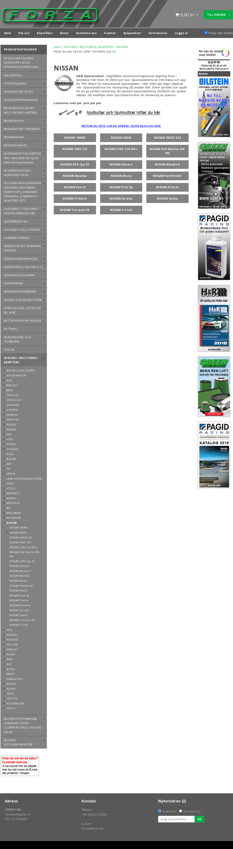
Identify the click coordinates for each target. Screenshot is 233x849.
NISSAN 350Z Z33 (20, 541)
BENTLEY (12, 384)
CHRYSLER (12, 404)
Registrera (169, 810)
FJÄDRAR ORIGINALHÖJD (20, 258)
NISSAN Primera (20, 604)
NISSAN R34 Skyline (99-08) (25, 553)
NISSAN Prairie (19, 599)
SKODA (10, 668)
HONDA (11, 443)
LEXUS (10, 482)
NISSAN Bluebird (20, 569)
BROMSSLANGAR (15, 144)
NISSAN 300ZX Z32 (21, 536)
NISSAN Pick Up (20, 594)
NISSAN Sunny (19, 614)
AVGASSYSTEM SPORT (18, 91)
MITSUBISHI (13, 516)
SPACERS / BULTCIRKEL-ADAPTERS (21, 359)
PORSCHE (12, 638)
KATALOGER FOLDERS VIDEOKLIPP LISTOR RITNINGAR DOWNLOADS (21, 61)
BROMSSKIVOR (13, 120)
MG (8, 506)
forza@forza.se (92, 827)
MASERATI (12, 492)
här (114, 50)
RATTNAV (10, 328)
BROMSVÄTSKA (14, 136)
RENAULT (12, 648)
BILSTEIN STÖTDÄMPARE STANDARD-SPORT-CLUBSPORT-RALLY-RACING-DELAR (23, 724)
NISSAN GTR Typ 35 (22, 560)
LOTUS (10, 487)
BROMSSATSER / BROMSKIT (22, 128)
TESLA (10, 692)
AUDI (9, 379)
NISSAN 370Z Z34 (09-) (24, 546)
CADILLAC (12, 394)
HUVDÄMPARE (13, 282)
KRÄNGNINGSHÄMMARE (20, 290)
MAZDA (10, 497)
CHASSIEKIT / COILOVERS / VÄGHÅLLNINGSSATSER (21, 210)
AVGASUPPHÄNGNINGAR (21, 99)
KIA (8, 467)
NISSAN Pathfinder (22, 584)
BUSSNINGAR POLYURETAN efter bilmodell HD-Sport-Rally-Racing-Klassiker (22, 156)
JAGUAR (11, 457)
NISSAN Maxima (20, 574)
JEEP (9, 462)
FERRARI (11, 428)
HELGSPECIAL (13, 74)
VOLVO (10, 707)
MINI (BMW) (13, 511)
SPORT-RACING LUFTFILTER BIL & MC (22, 309)
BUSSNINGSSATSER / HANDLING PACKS (17, 172)
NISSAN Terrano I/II (22, 619)
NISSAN (11, 521)
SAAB (9, 658)
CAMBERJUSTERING (17, 237)
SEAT (9, 663)
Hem (57, 46)
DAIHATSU (12, 418)
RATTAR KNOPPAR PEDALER (22, 319)
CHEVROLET (13, 399)
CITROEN (12, 408)
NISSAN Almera (19, 564)
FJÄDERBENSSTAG (16, 220)
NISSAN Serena (19, 609)
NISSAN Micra (18, 579)
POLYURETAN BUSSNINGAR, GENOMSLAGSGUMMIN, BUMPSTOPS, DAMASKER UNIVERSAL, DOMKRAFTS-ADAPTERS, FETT (23, 190)
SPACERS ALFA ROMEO (20, 369)
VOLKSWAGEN (15, 702)
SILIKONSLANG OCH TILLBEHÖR (17, 338)
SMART (10, 672)
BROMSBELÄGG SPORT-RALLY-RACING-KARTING (20, 109)
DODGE (11, 423)
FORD (9, 438)
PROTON (12, 643)
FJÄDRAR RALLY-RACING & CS (23, 266)
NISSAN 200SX (18, 531)
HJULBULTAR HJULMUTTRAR (23, 299)
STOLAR (9, 349)
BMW (9, 389)
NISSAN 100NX (19, 526)
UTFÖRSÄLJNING (15, 82)
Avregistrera (192, 810)
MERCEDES (13, 501)
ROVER (10, 653)
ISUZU (10, 453)
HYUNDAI (12, 448)
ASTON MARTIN (16, 374)
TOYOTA (11, 697)
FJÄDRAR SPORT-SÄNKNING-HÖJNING (23, 247)
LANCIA (10, 472)
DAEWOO (12, 413)
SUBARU (11, 682)
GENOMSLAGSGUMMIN (19, 274)
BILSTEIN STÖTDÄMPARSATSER (18, 741)
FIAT (9, 433)
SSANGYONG (14, 677)
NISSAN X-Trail (19, 623)
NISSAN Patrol (19, 589)
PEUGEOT (12, 633)
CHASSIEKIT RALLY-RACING (22, 228)
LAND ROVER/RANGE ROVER (24, 477)
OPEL (9, 628)
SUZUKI (11, 687)
